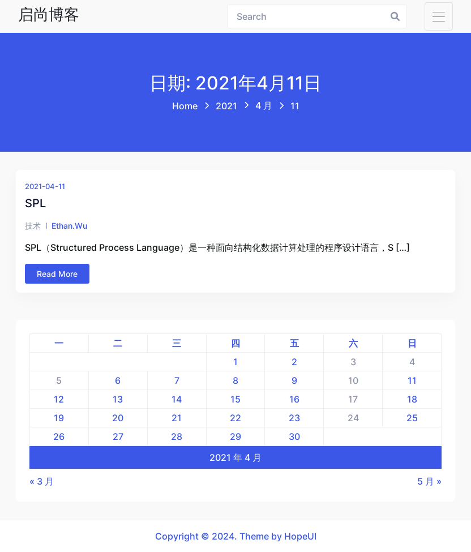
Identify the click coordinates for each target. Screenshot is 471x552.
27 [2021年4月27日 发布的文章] (118, 436)
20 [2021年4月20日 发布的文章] (117, 417)
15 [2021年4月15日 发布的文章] (235, 399)
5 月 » (429, 481)
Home (185, 106)
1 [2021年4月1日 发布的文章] (235, 361)
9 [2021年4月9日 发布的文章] (294, 380)
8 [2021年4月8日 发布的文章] (235, 380)
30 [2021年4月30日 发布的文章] (294, 436)
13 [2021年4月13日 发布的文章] (118, 399)
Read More (57, 274)
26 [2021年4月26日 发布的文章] (59, 436)
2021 (226, 106)
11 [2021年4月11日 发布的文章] (412, 380)
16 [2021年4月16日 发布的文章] (294, 399)
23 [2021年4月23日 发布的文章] (294, 417)
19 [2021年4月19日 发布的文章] (59, 417)
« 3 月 (41, 481)
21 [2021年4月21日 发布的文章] (177, 417)
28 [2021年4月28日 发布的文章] (176, 436)
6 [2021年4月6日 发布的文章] (118, 380)
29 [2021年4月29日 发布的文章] (235, 436)
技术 (33, 225)
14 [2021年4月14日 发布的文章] (177, 399)
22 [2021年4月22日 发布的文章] (235, 417)
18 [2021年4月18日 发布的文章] (412, 399)
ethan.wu (69, 225)
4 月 (263, 105)
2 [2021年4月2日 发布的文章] (294, 361)
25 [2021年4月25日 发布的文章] (412, 417)
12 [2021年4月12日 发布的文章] (59, 399)
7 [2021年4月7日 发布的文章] (176, 380)
